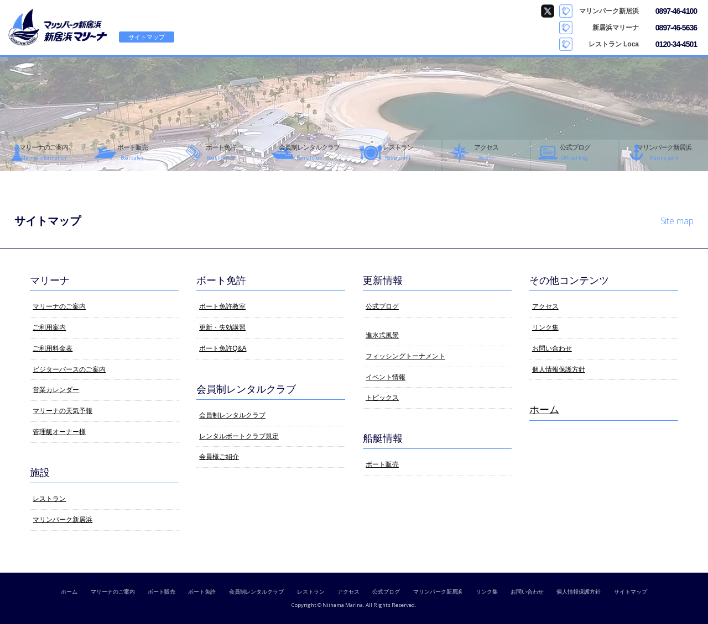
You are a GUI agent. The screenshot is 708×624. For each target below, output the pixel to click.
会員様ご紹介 (219, 457)
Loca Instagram (547, 44)
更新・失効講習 (222, 327)
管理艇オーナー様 (59, 432)
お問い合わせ (552, 348)
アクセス (545, 306)
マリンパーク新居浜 (62, 519)
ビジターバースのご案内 (69, 369)
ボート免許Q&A (222, 348)
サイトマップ (146, 37)
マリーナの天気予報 (62, 411)
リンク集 (545, 327)
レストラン (49, 499)
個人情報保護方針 (558, 369)
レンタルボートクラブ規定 (239, 436)
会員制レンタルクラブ (232, 415)
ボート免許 (202, 591)
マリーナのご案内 (59, 306)
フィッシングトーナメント (405, 356)
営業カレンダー (56, 390)
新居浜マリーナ (58, 27)
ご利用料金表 (52, 348)
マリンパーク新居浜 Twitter (547, 11)
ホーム (544, 409)
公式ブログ (382, 306)
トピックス (382, 397)
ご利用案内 (49, 327)
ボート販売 (382, 464)
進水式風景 (382, 335)
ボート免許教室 (222, 306)
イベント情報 (385, 377)
